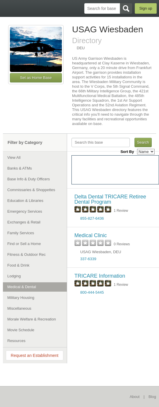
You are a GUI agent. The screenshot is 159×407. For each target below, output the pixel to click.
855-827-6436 (92, 218)
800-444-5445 (92, 292)
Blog (152, 396)
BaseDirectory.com (7, 8)
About (134, 396)
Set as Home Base (36, 77)
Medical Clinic (90, 235)
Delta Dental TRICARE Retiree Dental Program (110, 199)
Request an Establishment (34, 355)
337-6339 (88, 259)
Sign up (145, 8)
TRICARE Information (99, 276)
